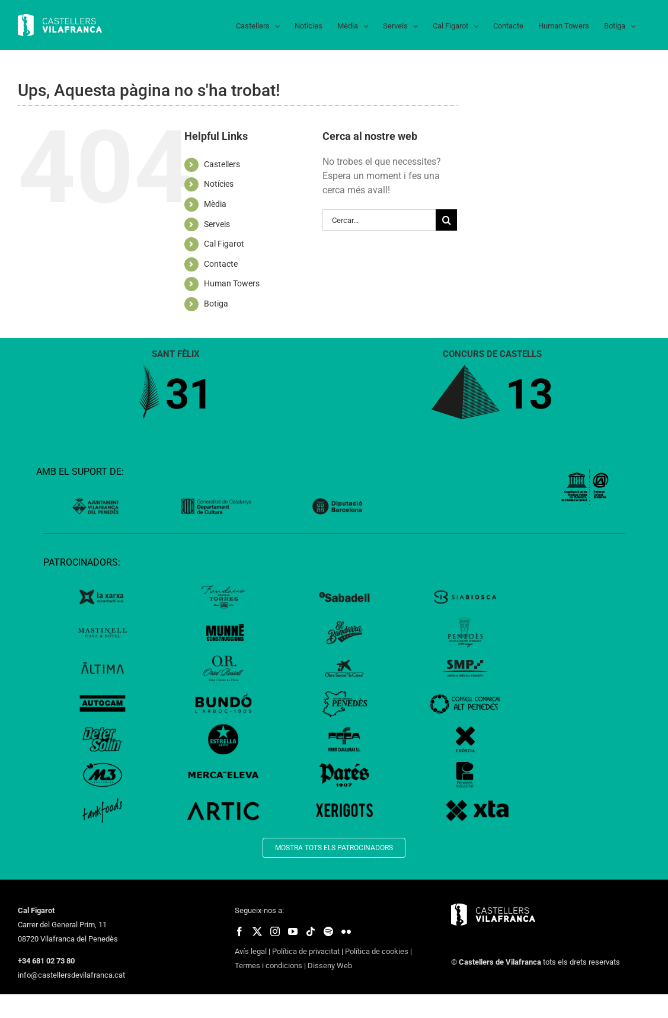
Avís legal (251, 951)
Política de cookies (376, 951)
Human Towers (232, 283)
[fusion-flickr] (346, 931)
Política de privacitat (306, 951)
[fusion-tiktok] (310, 931)
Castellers (222, 164)
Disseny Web (330, 965)
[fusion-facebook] (239, 931)
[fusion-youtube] (293, 931)
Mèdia (215, 204)
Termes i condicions (268, 965)
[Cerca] (446, 220)
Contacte (221, 264)
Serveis (217, 224)
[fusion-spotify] (328, 931)
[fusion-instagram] (275, 931)
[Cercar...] (379, 220)
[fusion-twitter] (257, 931)
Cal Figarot (224, 243)
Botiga (216, 303)
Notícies (219, 184)
